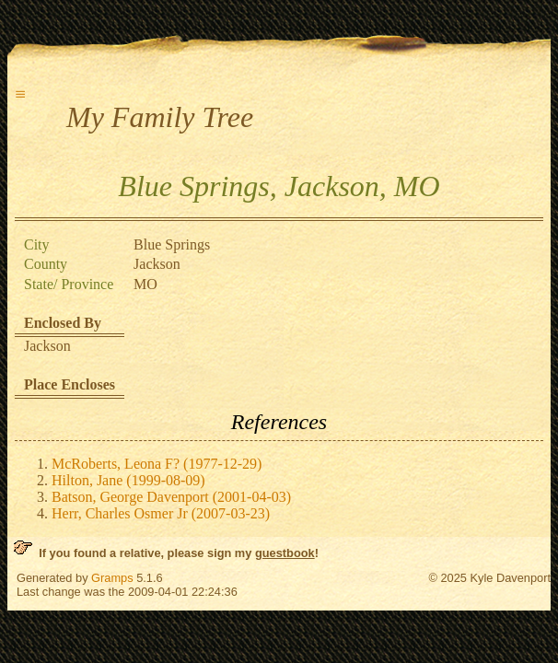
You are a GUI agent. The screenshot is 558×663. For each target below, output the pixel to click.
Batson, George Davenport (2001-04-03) (171, 497)
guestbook (285, 553)
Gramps (112, 578)
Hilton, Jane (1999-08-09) (128, 480)
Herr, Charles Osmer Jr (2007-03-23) (161, 513)
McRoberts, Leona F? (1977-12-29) (157, 463)
